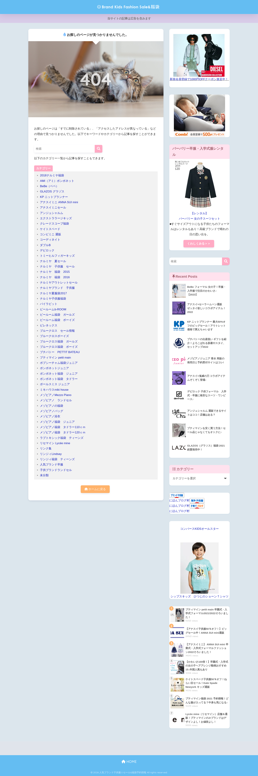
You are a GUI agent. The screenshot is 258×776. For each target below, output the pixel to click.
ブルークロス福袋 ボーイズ (59, 346)
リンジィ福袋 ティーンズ (57, 459)
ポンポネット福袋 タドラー (60, 379)
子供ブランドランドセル (56, 470)
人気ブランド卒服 (51, 464)
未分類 (44, 475)
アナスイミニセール (53, 207)
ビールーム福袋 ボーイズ (57, 320)
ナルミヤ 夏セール (53, 261)
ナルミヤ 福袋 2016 (55, 277)
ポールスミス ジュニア (55, 384)
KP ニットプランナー (54, 197)
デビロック (47, 250)
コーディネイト (50, 239)
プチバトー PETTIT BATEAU (60, 352)
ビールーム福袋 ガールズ (57, 314)
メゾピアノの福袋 (51, 405)
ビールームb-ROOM (53, 309)
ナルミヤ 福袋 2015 (55, 271)
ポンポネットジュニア (54, 368)
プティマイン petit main (57, 357)
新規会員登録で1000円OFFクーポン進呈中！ (199, 79)
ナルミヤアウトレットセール (59, 282)
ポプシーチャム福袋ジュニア (59, 363)
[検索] (98, 149)
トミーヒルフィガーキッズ (57, 255)
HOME (129, 761)
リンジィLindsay (51, 454)
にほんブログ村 (179, 500)
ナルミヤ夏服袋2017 (53, 293)
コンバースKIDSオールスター (199, 528)
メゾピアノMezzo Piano (55, 395)
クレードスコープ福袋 (54, 223)
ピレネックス (48, 325)
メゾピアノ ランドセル (56, 400)
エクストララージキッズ (56, 218)
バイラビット (48, 304)
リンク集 (46, 448)
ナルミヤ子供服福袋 (53, 298)
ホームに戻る (95, 489)
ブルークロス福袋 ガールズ (60, 341)
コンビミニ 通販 (50, 234)
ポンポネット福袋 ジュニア (59, 373)
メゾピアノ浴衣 (50, 416)
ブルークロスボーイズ (54, 336)
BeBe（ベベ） (49, 186)
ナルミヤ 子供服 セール (57, 266)
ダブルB (45, 245)
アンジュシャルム (51, 213)
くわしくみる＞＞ (198, 243)
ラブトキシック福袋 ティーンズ (61, 438)
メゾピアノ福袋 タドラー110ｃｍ (62, 427)
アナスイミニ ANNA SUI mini (60, 202)
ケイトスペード (50, 229)
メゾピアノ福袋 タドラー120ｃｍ (62, 432)
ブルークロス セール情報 (57, 330)
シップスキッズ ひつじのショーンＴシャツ (199, 596)
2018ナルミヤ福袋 (52, 175)
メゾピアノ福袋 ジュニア (57, 421)
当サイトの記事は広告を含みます (129, 18)
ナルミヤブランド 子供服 (57, 287)
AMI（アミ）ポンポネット (57, 181)
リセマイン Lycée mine (55, 443)
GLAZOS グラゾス (52, 191)
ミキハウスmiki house (54, 389)
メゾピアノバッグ (51, 411)
